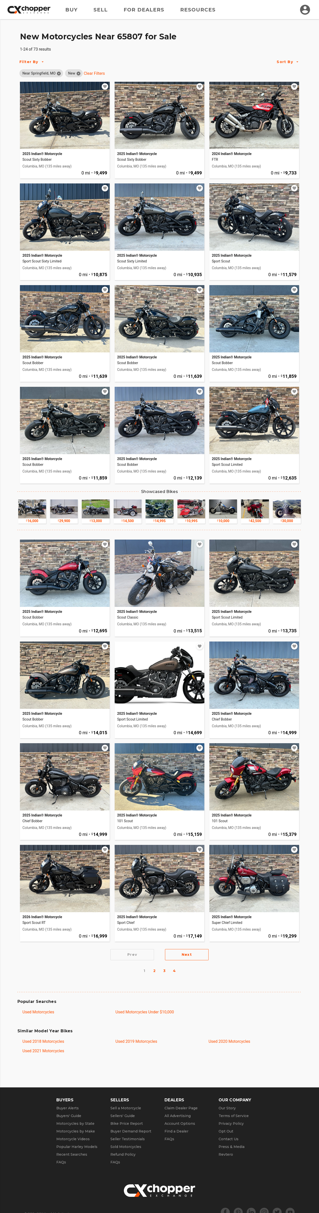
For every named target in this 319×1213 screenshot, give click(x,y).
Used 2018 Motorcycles (43, 1041)
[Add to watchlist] (105, 86)
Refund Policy (123, 1154)
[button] (39, 73)
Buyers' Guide (68, 1116)
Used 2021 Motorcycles (43, 1051)
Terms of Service (234, 1116)
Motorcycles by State (75, 1123)
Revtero (226, 1154)
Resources (198, 10)
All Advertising (177, 1116)
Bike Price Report (126, 1123)
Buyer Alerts (67, 1108)
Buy (71, 10)
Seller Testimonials (127, 1139)
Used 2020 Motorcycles (229, 1041)
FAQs (61, 1162)
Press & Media (231, 1146)
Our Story (227, 1108)
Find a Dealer (176, 1131)
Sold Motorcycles (125, 1146)
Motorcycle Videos (73, 1139)
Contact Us (229, 1139)
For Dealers (144, 10)
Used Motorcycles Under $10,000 (144, 1012)
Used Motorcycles (38, 1012)
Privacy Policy (231, 1123)
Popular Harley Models (76, 1146)
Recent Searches (71, 1154)
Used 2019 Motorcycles (136, 1041)
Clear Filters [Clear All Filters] (94, 73)
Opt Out (226, 1131)
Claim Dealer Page (181, 1108)
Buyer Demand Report (130, 1131)
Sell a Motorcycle (125, 1108)
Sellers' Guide (122, 1116)
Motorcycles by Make (75, 1131)
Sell (100, 10)
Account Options (179, 1123)
